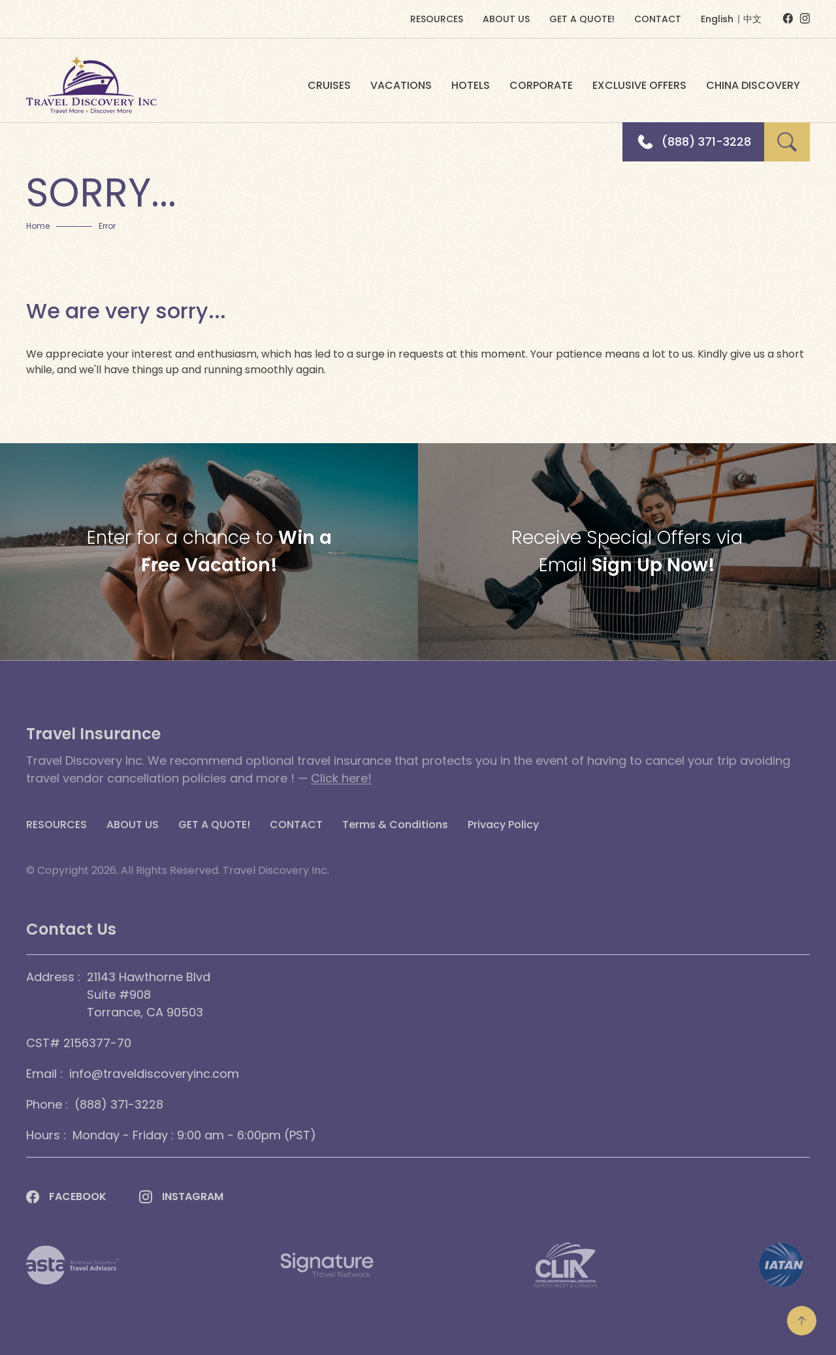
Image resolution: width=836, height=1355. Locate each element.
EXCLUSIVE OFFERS (639, 85)
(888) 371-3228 (706, 142)
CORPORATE (541, 85)
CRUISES (329, 85)
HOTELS (470, 85)
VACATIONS (401, 85)
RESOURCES (436, 19)
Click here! (341, 778)
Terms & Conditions (395, 825)
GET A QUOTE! (582, 19)
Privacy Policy (503, 825)
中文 (752, 18)
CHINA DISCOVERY (753, 85)
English (717, 18)
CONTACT (657, 19)
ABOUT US (506, 19)
